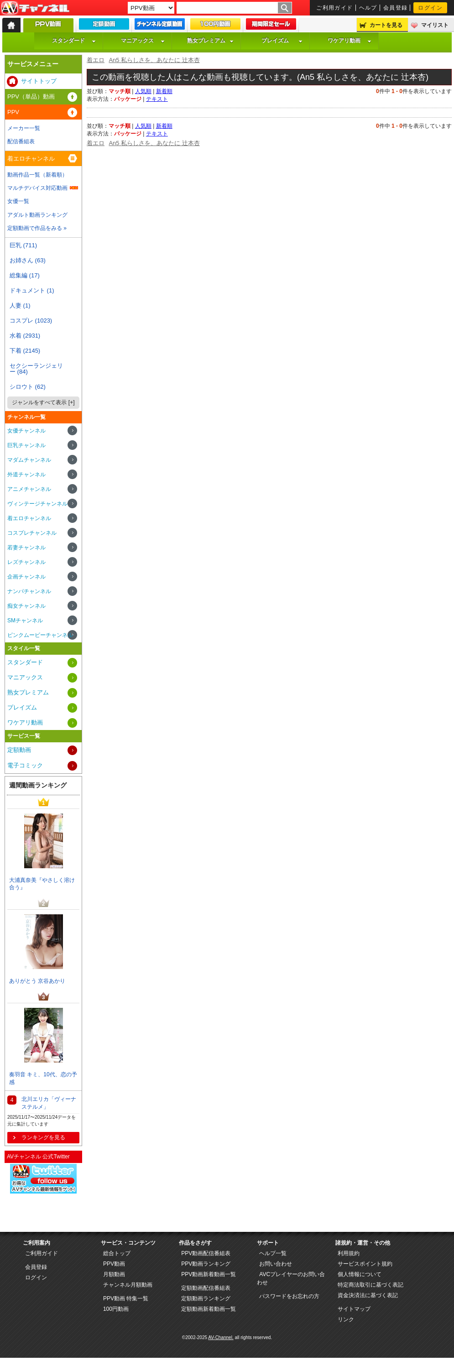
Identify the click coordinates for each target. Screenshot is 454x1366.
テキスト (157, 99)
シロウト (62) (28, 386)
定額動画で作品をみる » (37, 228)
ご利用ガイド (334, 8)
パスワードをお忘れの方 (289, 1296)
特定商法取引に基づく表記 (370, 1285)
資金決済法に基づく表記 (368, 1295)
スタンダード (74, 40)
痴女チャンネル (26, 606)
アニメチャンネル (29, 489)
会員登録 (395, 8)
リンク (346, 1319)
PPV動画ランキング (205, 1264)
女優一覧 (18, 201)
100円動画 (116, 1309)
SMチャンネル (25, 620)
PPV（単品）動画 (31, 96)
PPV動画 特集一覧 (125, 1298)
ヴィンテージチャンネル (37, 504)
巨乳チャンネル (26, 445)
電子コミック (25, 765)
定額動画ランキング (205, 1298)
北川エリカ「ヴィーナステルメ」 (48, 1103)
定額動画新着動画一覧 (208, 1309)
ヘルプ (368, 8)
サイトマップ (354, 1309)
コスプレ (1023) (31, 320)
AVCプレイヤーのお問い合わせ (291, 1278)
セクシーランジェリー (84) (36, 368)
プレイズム (282, 40)
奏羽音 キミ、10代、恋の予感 (43, 1078)
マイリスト (435, 25)
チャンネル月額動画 (127, 1285)
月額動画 (114, 1274)
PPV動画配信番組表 (205, 1253)
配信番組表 (21, 141)
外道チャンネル (26, 474)
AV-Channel (35, 8)
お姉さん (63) (28, 260)
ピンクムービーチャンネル (40, 635)
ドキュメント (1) (32, 290)
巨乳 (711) (23, 245)
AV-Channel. (220, 1337)
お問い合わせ (275, 1264)
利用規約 (349, 1253)
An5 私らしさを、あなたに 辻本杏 (154, 60)
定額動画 (19, 749)
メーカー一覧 (23, 128)
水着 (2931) (25, 335)
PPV (13, 112)
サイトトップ (39, 81)
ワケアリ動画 (349, 40)
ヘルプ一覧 (273, 1253)
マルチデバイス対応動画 (37, 188)
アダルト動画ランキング (37, 215)
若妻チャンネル (26, 547)
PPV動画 (114, 1264)
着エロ (95, 60)
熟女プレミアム (210, 40)
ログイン (430, 8)
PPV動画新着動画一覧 (208, 1274)
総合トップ (116, 1253)
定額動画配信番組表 (205, 1288)
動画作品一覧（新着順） (37, 175)
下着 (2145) (25, 350)
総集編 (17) (25, 275)
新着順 (164, 91)
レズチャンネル (26, 562)
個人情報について (359, 1274)
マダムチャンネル (29, 460)
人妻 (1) (20, 305)
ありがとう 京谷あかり (37, 981)
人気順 (143, 91)
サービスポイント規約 (365, 1264)
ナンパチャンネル (29, 591)
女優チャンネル (26, 431)
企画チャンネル (26, 577)
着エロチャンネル (31, 158)
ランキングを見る (43, 1137)
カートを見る (386, 25)
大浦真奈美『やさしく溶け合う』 (42, 884)
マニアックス (143, 40)
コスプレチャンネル (32, 533)
